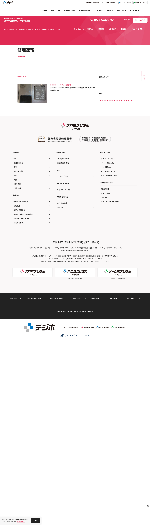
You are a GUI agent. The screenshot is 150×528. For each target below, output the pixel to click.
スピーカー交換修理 (106, 93)
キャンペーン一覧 (63, 376)
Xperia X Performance (107, 272)
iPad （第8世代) (117, 185)
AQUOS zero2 (104, 155)
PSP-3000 (103, 263)
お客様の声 (112, 29)
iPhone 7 (103, 233)
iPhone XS (113, 246)
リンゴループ (104, 119)
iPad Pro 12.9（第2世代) (107, 202)
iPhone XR (103, 246)
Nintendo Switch (125, 250)
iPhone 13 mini (114, 220)
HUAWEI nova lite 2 (106, 172)
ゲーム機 (116, 289)
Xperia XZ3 (104, 280)
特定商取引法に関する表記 (23, 401)
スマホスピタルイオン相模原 (17, 20)
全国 (15, 345)
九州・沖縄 (17, 375)
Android (117, 146)
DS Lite (114, 155)
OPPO (118, 254)
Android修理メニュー (109, 358)
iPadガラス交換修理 (106, 85)
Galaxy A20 (111, 159)
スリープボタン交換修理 (107, 98)
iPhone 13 (103, 220)
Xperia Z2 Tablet (115, 280)
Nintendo (113, 250)
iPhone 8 (123, 233)
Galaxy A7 (103, 163)
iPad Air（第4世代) (105, 194)
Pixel (114, 259)
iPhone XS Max (124, 246)
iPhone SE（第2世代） (106, 241)
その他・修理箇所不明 (123, 98)
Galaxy (102, 159)
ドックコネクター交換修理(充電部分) (110, 106)
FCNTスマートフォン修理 (110, 388)
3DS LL (109, 146)
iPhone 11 (111, 211)
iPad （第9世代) (105, 189)
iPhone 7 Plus (113, 233)
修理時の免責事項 (56, 485)
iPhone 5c (125, 224)
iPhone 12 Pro (117, 215)
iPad (115, 181)
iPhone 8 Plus (104, 237)
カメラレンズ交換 (119, 85)
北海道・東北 (18, 350)
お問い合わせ (77, 485)
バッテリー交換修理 (106, 111)
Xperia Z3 (127, 280)
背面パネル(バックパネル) (107, 128)
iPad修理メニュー (107, 354)
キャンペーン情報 (136, 29)
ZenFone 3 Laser (105, 289)
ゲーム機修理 (116, 89)
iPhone (103, 211)
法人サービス (134, 10)
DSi (121, 155)
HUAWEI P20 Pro (56, 101)
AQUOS (125, 146)
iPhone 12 (121, 211)
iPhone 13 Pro (105, 224)
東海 (15, 362)
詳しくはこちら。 (21, 522)
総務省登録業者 (19, 397)
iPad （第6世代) (105, 185)
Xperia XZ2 (119, 276)
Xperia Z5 (103, 285)
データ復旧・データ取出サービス (109, 102)
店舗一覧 (44, 10)
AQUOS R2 (104, 150)
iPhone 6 (112, 228)
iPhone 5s (103, 228)
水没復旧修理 (115, 119)
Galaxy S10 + (124, 163)
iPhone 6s (122, 228)
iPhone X (118, 241)
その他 (124, 289)
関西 (15, 367)
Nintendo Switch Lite (106, 254)
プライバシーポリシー (21, 405)
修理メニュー (55, 10)
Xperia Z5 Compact (115, 285)
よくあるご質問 (62, 363)
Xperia (119, 263)
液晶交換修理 (126, 119)
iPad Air (115, 189)
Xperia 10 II (104, 267)
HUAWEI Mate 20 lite (114, 168)
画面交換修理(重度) (120, 124)
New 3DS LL (104, 250)
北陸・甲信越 (18, 358)
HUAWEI (103, 168)
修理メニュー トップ (108, 345)
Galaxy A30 (122, 159)
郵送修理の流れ (85, 10)
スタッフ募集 (105, 380)
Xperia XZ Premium (106, 276)
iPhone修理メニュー (108, 350)
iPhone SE (115, 237)
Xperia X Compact (116, 267)
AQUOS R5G (114, 150)
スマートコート (119, 93)
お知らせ (110, 10)
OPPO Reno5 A (105, 259)
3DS (102, 146)
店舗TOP (78, 29)
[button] (35, 520)
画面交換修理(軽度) (106, 124)
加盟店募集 (105, 376)
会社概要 (17, 393)
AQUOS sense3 (125, 150)
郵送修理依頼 (19, 409)
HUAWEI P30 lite (118, 176)
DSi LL (127, 155)
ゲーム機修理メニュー (109, 362)
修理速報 (101, 29)
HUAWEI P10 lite (119, 172)
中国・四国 (17, 371)
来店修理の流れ (70, 10)
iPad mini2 (104, 198)
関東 (15, 354)
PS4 (121, 259)
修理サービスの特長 (21, 388)
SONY (111, 263)
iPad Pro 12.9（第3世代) (107, 207)
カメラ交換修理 (105, 89)
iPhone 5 (115, 224)
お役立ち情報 (121, 10)
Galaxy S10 (113, 163)
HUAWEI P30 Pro (105, 181)
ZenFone (127, 285)
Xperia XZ (119, 272)
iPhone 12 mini (105, 215)
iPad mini (126, 194)
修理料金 (90, 29)
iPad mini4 (114, 198)
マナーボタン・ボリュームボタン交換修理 (111, 115)
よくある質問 (98, 10)
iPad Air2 (116, 194)
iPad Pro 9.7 (121, 207)
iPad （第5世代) (125, 181)
